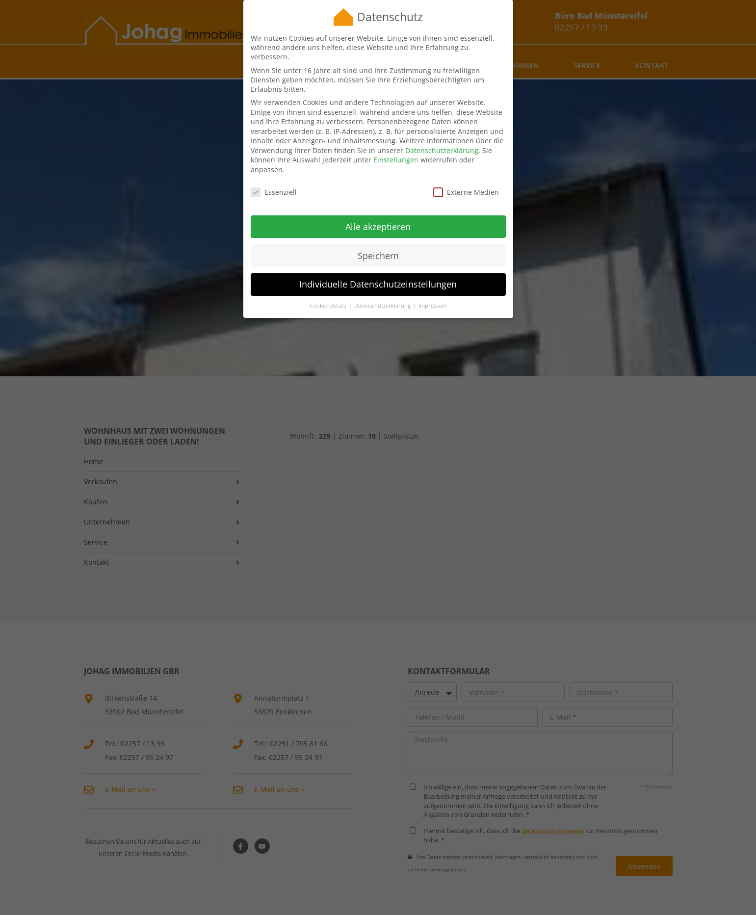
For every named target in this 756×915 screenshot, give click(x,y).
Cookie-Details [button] (329, 293)
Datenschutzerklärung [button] (383, 293)
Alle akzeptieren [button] (378, 214)
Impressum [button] (432, 293)
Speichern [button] (378, 243)
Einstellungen (395, 147)
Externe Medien (466, 179)
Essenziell (274, 179)
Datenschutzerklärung (441, 137)
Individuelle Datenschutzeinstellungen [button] (378, 272)
